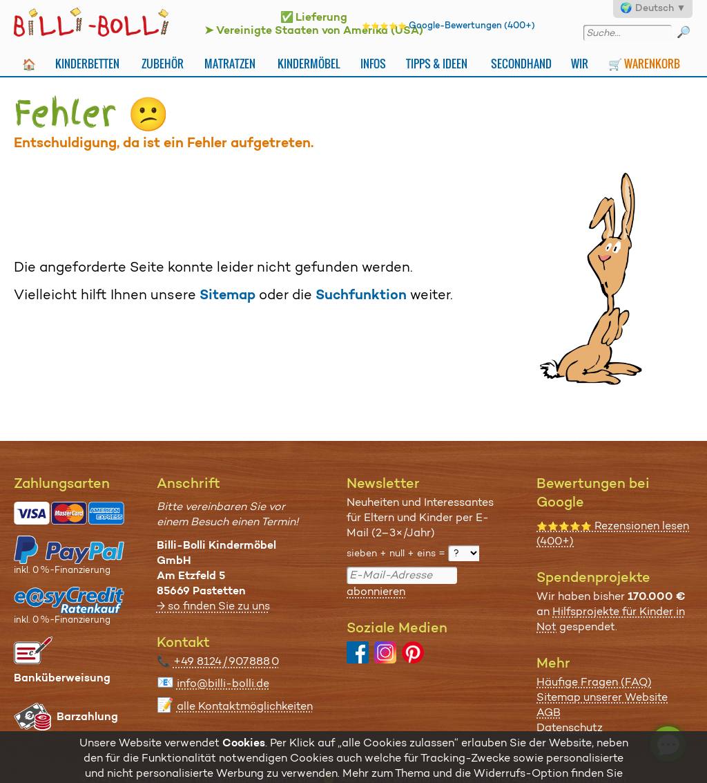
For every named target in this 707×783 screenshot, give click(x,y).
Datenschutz (569, 727)
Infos (373, 63)
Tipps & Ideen (436, 63)
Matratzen (229, 63)
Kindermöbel (309, 63)
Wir (579, 63)
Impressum (564, 742)
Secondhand (521, 63)
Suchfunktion (361, 294)
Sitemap (227, 294)
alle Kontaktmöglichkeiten (245, 706)
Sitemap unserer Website (602, 697)
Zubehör (163, 63)
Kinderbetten (87, 63)
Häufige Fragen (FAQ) (594, 681)
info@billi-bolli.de (223, 683)
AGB (548, 712)
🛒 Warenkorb (644, 63)
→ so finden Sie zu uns (213, 605)
